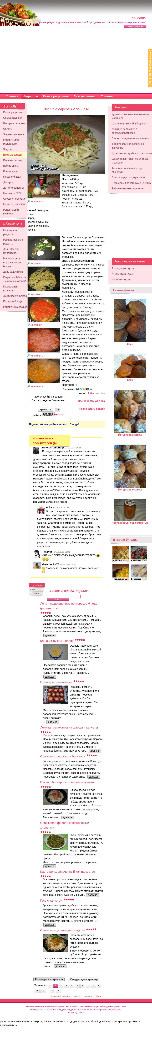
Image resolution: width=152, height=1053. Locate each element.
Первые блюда (12, 176)
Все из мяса (10, 171)
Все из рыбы (10, 165)
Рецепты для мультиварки (11, 141)
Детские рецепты (13, 187)
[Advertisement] (30, 61)
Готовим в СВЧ (12, 193)
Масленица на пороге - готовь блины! (12, 262)
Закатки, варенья (13, 134)
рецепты (66, 996)
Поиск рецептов (56, 96)
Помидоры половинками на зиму (131, 183)
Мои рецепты (85, 96)
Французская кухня (123, 268)
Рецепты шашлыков (15, 307)
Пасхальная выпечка (10, 288)
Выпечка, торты (12, 160)
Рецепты (30, 96)
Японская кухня (121, 279)
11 (43, 991)
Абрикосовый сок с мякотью (130, 521)
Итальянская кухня (123, 273)
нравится (45, 409)
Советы (107, 96)
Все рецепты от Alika (91, 401)
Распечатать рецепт (92, 408)
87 (52, 991)
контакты (88, 996)
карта (98, 996)
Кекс (130, 343)
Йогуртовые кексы (130, 433)
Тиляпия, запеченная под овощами (127, 170)
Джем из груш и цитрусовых (128, 177)
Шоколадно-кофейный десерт (129, 123)
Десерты (8, 182)
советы (77, 996)
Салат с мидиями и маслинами (130, 138)
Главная (12, 96)
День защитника (13, 271)
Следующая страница (84, 979)
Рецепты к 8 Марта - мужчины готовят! (14, 279)
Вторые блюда (12, 154)
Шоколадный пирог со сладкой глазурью (130, 160)
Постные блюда (12, 301)
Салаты (7, 129)
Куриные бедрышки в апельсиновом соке (124, 131)
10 (37, 991)
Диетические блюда (15, 296)
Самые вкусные (12, 118)
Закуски (8, 149)
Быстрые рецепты (14, 123)
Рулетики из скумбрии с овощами (132, 153)
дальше (50, 635)
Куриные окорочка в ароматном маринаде (131, 116)
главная (55, 996)
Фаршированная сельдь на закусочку (128, 146)
